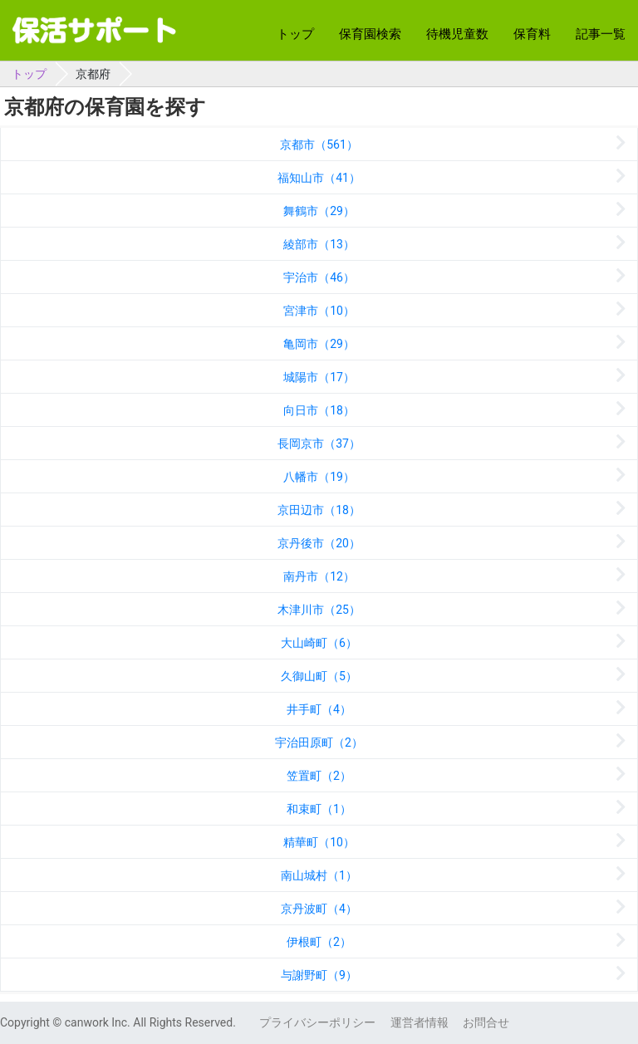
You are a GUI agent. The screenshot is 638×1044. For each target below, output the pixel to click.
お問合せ (486, 1022)
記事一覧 (601, 34)
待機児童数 (457, 34)
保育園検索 (370, 34)
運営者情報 (419, 1022)
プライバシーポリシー (317, 1022)
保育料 (532, 34)
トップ (295, 34)
